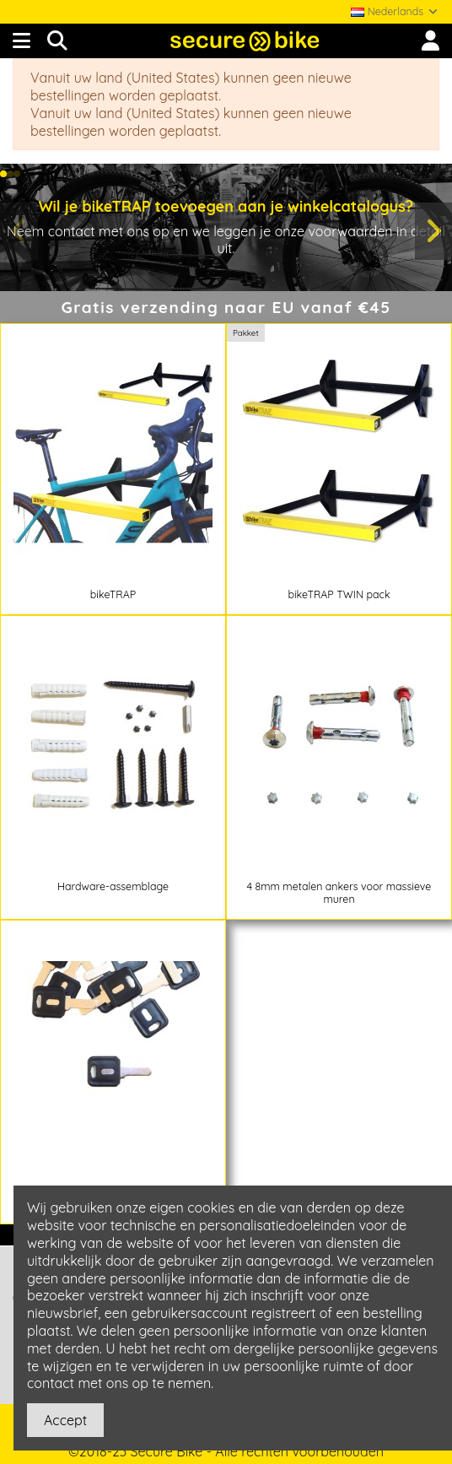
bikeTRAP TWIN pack (339, 594)
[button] (3, 173)
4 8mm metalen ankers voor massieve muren (339, 892)
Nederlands (395, 11)
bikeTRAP (113, 594)
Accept (65, 1420)
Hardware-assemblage (113, 886)
